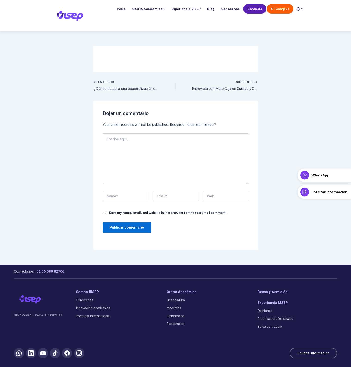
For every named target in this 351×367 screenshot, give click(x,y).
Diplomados (175, 316)
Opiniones (265, 311)
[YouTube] (43, 353)
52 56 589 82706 (50, 271)
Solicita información (312, 353)
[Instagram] (79, 353)
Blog (211, 9)
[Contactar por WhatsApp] (324, 175)
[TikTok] (55, 353)
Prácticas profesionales (275, 319)
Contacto (254, 9)
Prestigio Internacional (93, 316)
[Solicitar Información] (324, 192)
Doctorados (175, 324)
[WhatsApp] (19, 353)
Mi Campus (280, 9)
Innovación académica (93, 308)
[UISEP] (30, 299)
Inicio (121, 9)
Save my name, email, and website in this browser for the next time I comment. (167, 213)
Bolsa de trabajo (270, 327)
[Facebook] (67, 353)
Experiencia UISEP (186, 9)
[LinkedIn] (31, 353)
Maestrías (174, 308)
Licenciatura (176, 300)
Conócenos (84, 300)
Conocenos (230, 9)
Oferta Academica (148, 9)
